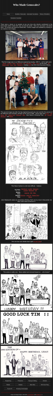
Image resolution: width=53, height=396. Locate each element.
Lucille (30, 189)
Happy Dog (5, 65)
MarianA (3, 116)
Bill (24, 63)
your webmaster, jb (30, 394)
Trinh (47, 113)
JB (49, 63)
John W (28, 195)
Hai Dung (19, 63)
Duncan (23, 195)
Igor (15, 65)
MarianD (28, 63)
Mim (34, 63)
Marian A (20, 65)
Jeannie (26, 193)
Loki (30, 65)
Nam (14, 63)
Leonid (9, 63)
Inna (11, 65)
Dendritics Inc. (38, 394)
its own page (37, 241)
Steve (4, 63)
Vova (37, 63)
